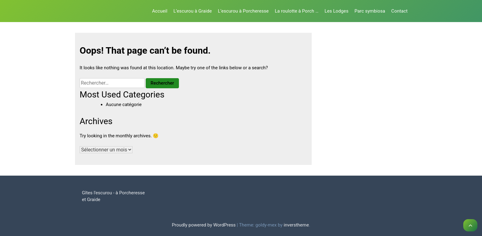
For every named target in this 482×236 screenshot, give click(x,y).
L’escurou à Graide (192, 11)
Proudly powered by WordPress (204, 225)
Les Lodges (337, 11)
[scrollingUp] (470, 225)
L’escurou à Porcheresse (243, 11)
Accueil (160, 11)
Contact (399, 11)
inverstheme (296, 225)
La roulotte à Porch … (296, 11)
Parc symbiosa (369, 11)
